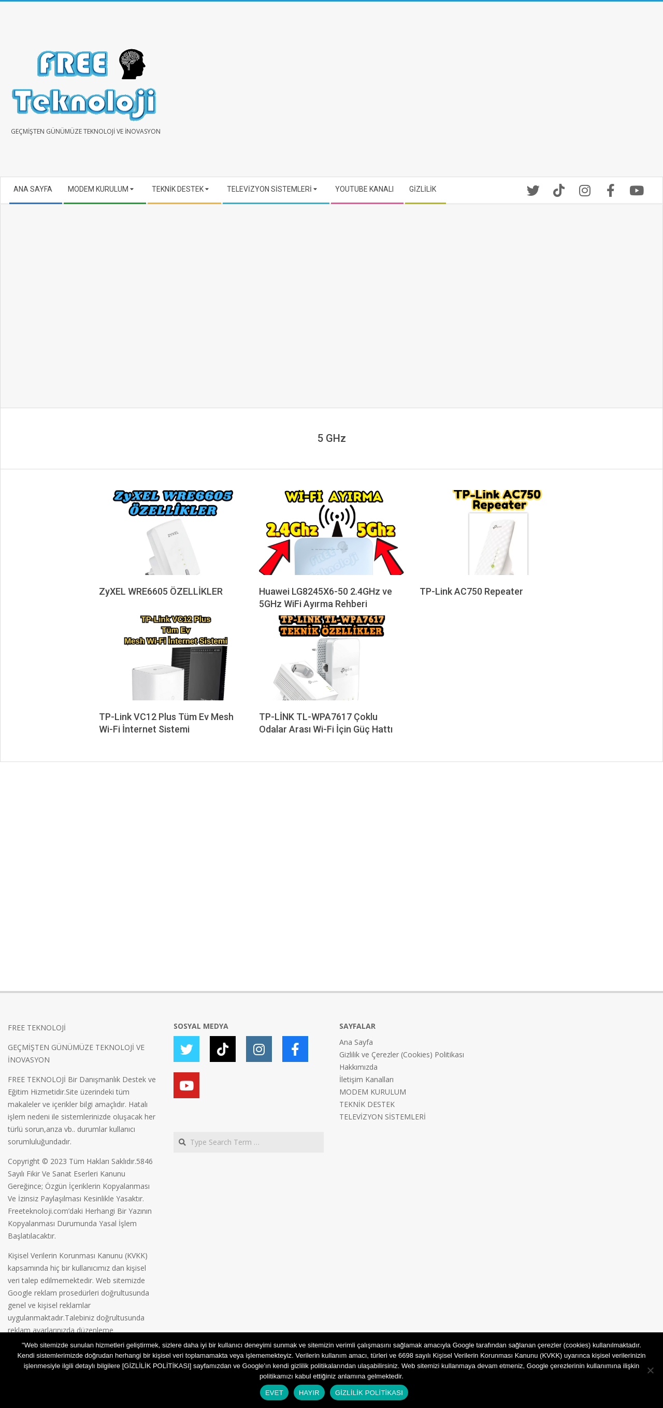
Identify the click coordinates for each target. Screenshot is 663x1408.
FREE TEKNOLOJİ (37, 1027)
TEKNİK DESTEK (367, 1104)
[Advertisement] (493, 93)
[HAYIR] (650, 1370)
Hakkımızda (358, 1067)
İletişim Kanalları (366, 1079)
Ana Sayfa (356, 1042)
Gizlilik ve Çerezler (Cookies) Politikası (401, 1054)
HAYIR (309, 1393)
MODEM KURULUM (372, 1092)
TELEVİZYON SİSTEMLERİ (382, 1117)
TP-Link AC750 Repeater (471, 591)
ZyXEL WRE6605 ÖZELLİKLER (161, 591)
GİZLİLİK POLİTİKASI (369, 1393)
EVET (274, 1393)
